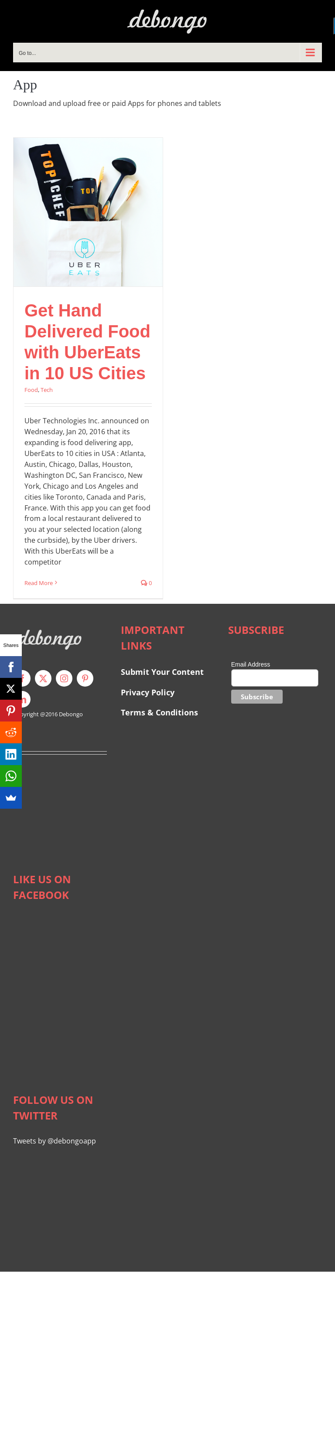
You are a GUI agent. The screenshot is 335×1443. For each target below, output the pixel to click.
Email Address (250, 664)
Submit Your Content (163, 672)
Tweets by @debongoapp (54, 1141)
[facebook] (22, 678)
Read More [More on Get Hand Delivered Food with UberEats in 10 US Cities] (38, 583)
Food (31, 390)
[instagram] (64, 678)
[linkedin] (22, 699)
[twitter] (43, 678)
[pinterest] (85, 678)
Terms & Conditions (159, 712)
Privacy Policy (147, 692)
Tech (47, 390)
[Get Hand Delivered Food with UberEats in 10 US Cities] (88, 212)
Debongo (71, 714)
